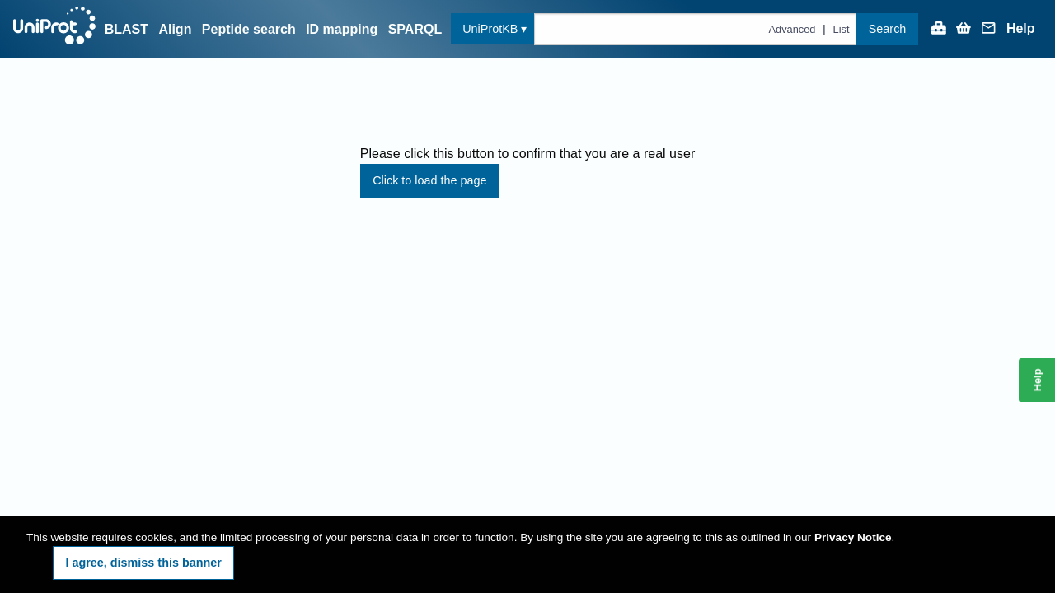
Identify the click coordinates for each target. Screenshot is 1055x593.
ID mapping (341, 29)
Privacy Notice (853, 537)
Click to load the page (429, 180)
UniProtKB (490, 28)
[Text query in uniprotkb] (695, 29)
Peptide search (249, 29)
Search (888, 28)
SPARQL (415, 29)
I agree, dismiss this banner (143, 562)
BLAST (126, 29)
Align (174, 29)
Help (1020, 28)
